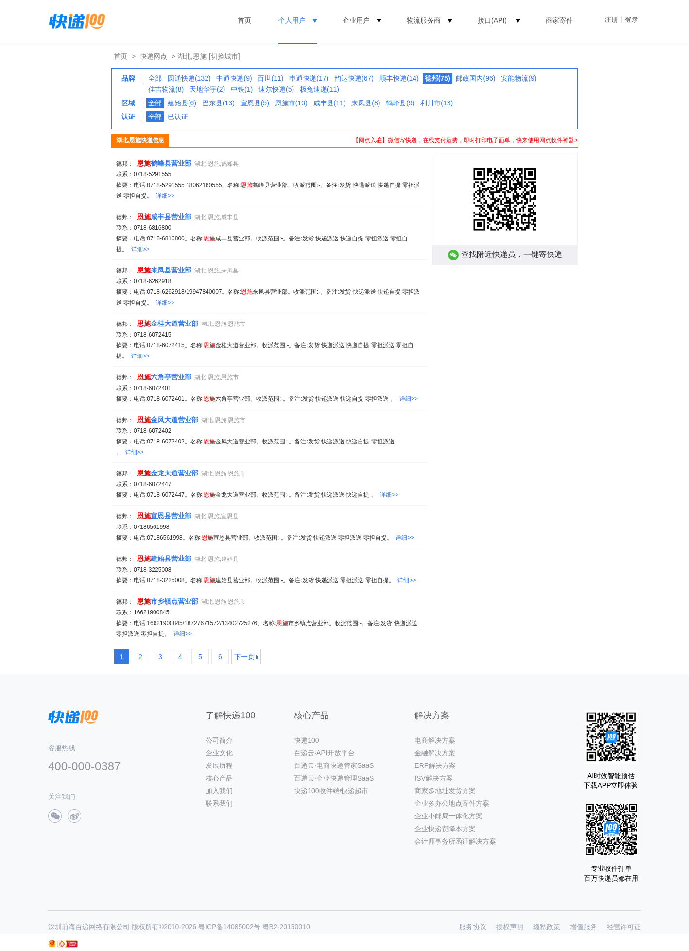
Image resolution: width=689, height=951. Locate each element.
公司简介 (219, 740)
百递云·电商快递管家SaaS (334, 765)
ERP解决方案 (435, 765)
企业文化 (219, 753)
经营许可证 (624, 927)
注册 (611, 19)
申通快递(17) (308, 78)
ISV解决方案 (433, 778)
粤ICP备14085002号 (229, 927)
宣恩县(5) (255, 103)
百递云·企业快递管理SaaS (334, 778)
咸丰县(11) (329, 103)
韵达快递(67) (354, 78)
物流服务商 (424, 20)
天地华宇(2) (207, 89)
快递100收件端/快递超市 (331, 791)
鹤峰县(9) (400, 103)
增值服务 (583, 927)
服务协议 (472, 927)
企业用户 (356, 20)
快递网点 (153, 56)
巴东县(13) (218, 103)
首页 (244, 20)
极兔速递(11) (319, 89)
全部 (155, 78)
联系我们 (219, 803)
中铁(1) (242, 89)
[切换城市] (224, 56)
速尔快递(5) (276, 89)
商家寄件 (559, 20)
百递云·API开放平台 (324, 753)
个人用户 (292, 20)
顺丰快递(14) (399, 78)
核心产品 (219, 778)
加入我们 (219, 791)
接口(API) (492, 20)
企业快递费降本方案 (445, 828)
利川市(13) (436, 103)
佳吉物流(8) (166, 89)
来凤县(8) (365, 103)
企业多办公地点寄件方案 (451, 803)
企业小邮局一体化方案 (448, 816)
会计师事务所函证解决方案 (455, 841)
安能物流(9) (518, 78)
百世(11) (270, 78)
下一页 (244, 657)
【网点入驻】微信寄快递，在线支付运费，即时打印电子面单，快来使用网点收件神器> (465, 140)
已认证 (178, 116)
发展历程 (219, 765)
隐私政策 (546, 927)
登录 (631, 19)
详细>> (165, 195)
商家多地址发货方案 (445, 791)
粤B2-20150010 (286, 927)
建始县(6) (182, 103)
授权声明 (509, 927)
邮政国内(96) (475, 78)
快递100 (306, 740)
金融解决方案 (434, 753)
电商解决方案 (434, 740)
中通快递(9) (234, 78)
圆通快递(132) (189, 78)
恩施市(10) (291, 103)
